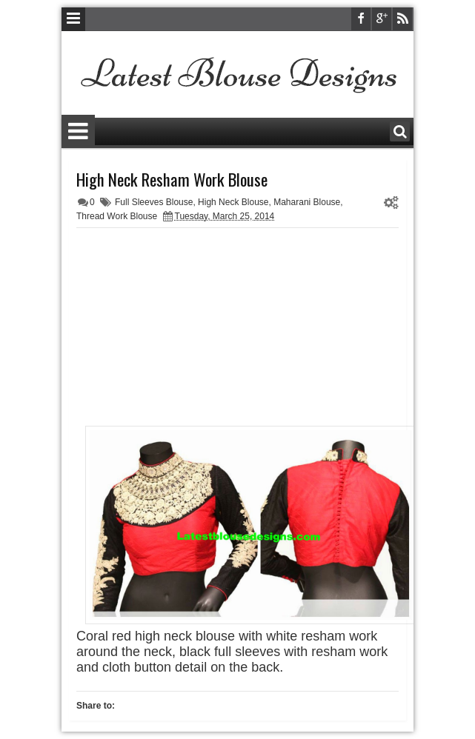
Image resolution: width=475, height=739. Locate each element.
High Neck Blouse (233, 202)
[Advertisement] (238, 328)
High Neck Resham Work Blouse (172, 179)
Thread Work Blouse (116, 216)
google (381, 18)
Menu (73, 19)
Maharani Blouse (306, 202)
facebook (361, 18)
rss (402, 18)
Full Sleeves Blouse (154, 202)
